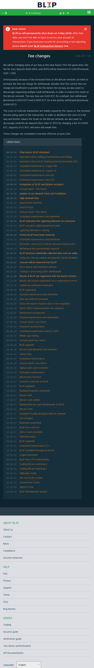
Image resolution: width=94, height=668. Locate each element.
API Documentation (13, 629)
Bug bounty (9, 585)
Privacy (7, 556)
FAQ (5, 549)
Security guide (10, 608)
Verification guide (12, 615)
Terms (6, 571)
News (6, 519)
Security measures (13, 534)
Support (7, 564)
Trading (7, 601)
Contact (7, 512)
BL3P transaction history (48, 47)
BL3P (47, 5)
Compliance (9, 527)
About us (8, 505)
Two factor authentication (17, 622)
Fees (5, 578)
